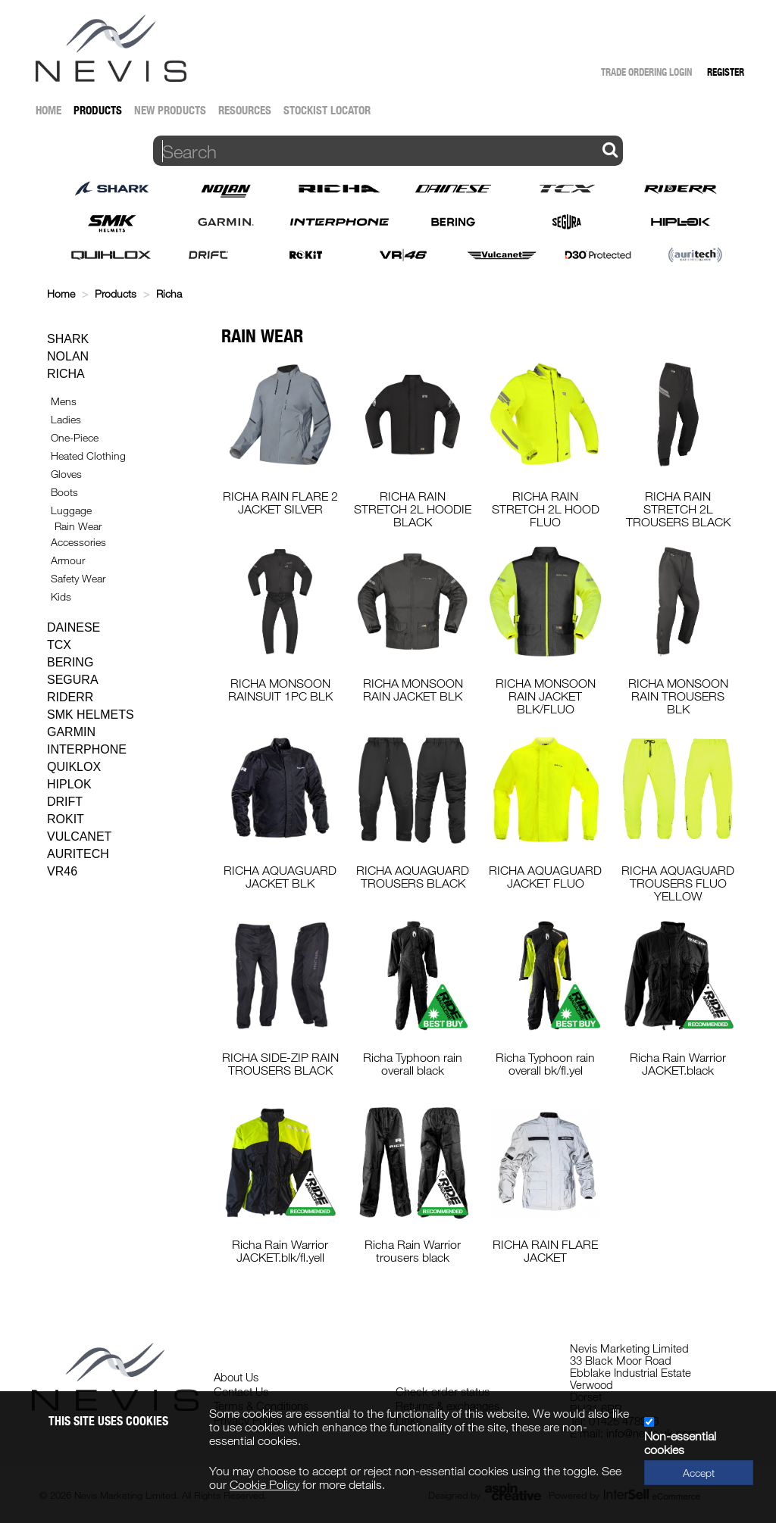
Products (98, 110)
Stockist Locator (327, 110)
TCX (59, 644)
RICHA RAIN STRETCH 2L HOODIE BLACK (412, 509)
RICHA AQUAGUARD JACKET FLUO (545, 876)
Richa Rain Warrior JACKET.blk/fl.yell (280, 1250)
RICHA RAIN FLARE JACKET (545, 1250)
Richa (169, 293)
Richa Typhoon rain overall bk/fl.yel (545, 1063)
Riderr (70, 697)
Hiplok (69, 784)
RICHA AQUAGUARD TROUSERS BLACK (412, 876)
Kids (61, 596)
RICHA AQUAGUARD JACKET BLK (280, 876)
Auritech (78, 853)
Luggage (71, 510)
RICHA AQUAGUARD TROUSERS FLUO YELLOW (677, 883)
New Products (170, 110)
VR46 (62, 871)
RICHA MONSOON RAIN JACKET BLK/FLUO (546, 696)
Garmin (71, 732)
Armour (68, 560)
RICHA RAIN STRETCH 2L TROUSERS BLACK (678, 509)
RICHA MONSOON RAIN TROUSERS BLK (678, 696)
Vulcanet (79, 836)
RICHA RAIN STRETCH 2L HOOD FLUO (545, 509)
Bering (70, 662)
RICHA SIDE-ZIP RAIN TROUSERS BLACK (280, 1063)
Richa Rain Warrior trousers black (413, 1250)
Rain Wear (78, 526)
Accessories (78, 541)
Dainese (73, 627)
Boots (64, 491)
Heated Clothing (88, 455)
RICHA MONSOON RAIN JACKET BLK (413, 689)
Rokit (65, 819)
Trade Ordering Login (646, 72)
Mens (64, 401)
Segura (73, 679)
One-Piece (75, 437)
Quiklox (74, 766)
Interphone (87, 749)
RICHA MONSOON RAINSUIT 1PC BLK (280, 689)
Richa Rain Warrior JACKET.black (678, 1063)
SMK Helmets (90, 714)
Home (48, 110)
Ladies (66, 419)
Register (725, 72)
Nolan (68, 356)
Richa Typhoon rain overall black (412, 1063)
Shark (68, 338)
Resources (244, 110)
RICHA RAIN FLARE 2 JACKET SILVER (280, 502)
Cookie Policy (264, 1484)
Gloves (66, 473)
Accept (699, 1472)
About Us (236, 1377)
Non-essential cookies (680, 1442)
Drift (65, 801)
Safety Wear (78, 578)
